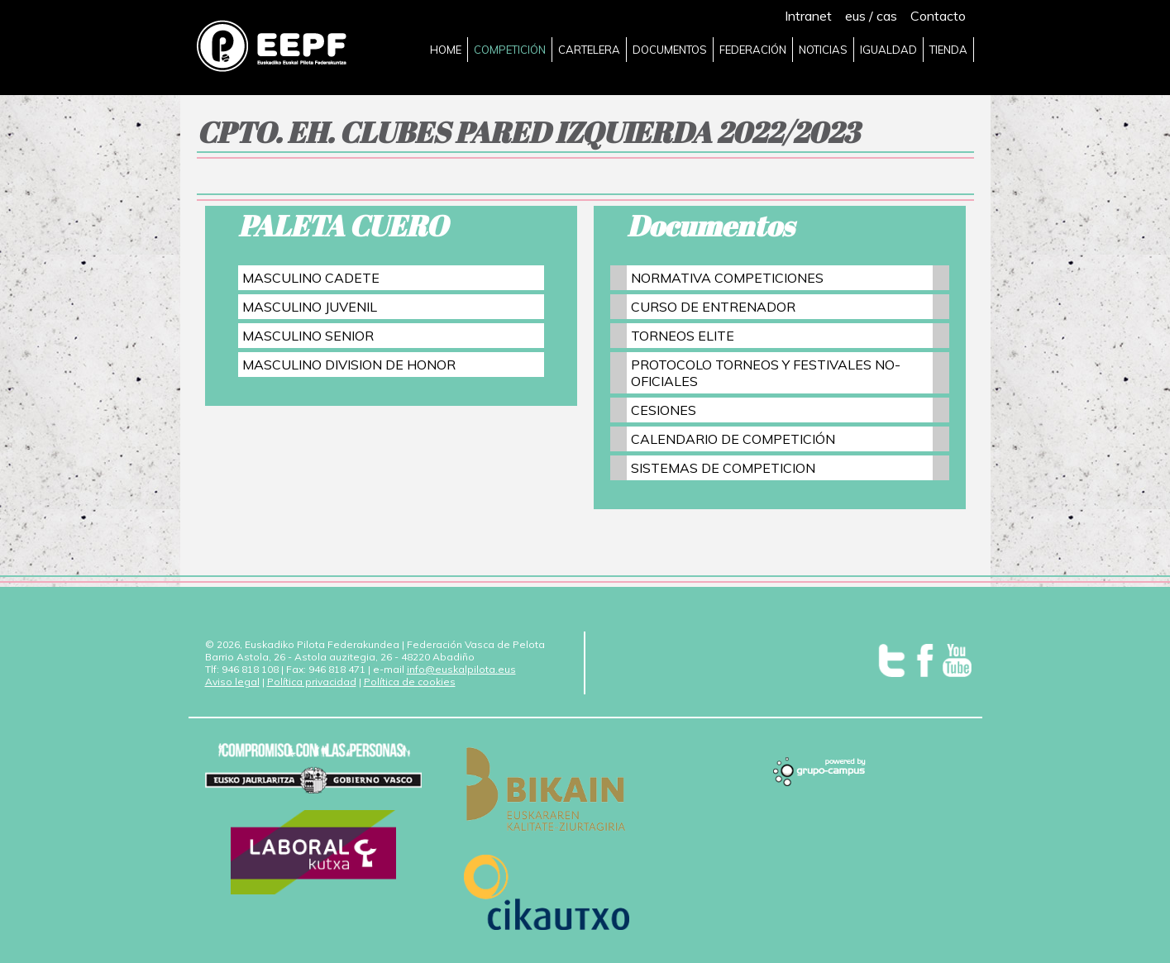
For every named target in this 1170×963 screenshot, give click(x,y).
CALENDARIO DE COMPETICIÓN (733, 439)
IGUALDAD (888, 49)
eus (855, 15)
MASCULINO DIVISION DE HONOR (349, 364)
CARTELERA (589, 49)
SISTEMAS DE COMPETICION (723, 468)
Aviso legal (232, 681)
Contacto (938, 15)
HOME (445, 49)
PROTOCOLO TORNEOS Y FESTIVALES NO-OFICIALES (765, 372)
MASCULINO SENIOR (308, 335)
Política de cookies (410, 681)
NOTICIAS (823, 49)
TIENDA (948, 49)
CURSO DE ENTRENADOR (713, 306)
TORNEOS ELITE (682, 335)
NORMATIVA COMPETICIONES (727, 277)
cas (886, 15)
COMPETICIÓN (510, 49)
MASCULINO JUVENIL (309, 306)
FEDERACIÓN (752, 49)
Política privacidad (311, 681)
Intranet (808, 15)
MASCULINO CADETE (311, 277)
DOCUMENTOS (670, 49)
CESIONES (663, 410)
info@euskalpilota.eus (461, 669)
